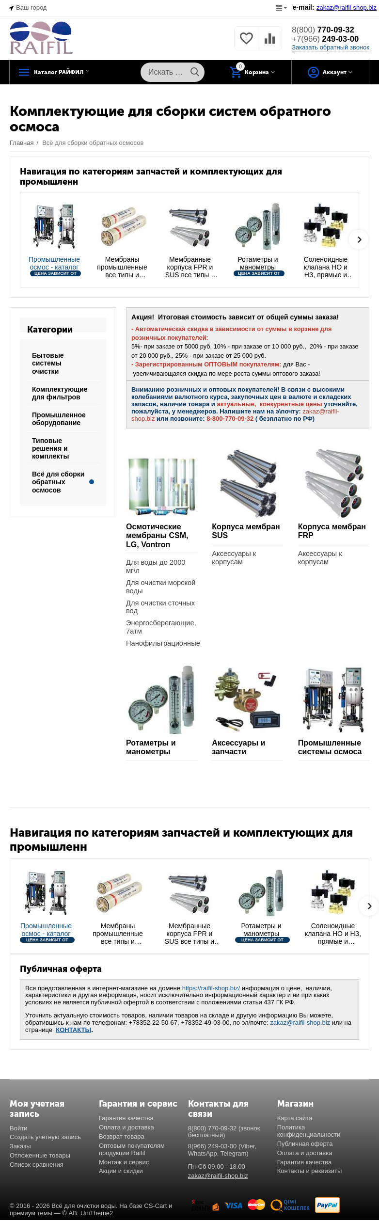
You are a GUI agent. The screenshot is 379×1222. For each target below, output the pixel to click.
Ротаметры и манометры (151, 749)
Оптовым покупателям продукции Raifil (132, 1150)
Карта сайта (295, 1120)
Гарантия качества (126, 1120)
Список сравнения (36, 1166)
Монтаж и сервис (124, 1163)
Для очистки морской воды (161, 587)
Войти (18, 1129)
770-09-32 (325, 29)
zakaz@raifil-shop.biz (300, 1024)
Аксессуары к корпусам (234, 558)
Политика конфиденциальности (309, 1132)
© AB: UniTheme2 (87, 1215)
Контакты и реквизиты (309, 1172)
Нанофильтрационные (161, 645)
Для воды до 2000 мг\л (156, 566)
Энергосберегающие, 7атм (161, 628)
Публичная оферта (305, 1145)
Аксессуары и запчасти (238, 749)
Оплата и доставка (126, 1128)
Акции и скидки (121, 1172)
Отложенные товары (40, 1157)
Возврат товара (121, 1138)
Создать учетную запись (45, 1139)
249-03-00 (328, 39)
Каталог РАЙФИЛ (72, 72)
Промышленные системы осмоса (330, 749)
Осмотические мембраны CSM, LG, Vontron (157, 536)
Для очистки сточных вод (161, 608)
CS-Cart (155, 1207)
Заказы (20, 1148)
